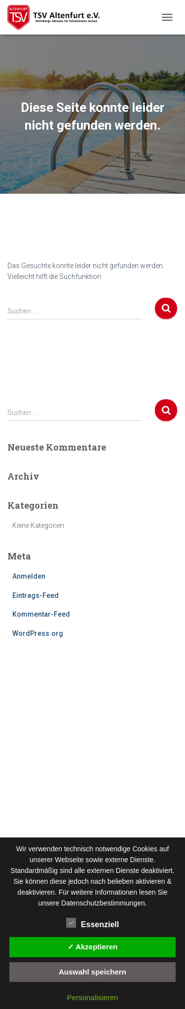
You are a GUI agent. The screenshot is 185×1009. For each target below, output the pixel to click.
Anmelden (28, 576)
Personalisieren (92, 997)
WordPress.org (37, 633)
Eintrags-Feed (35, 595)
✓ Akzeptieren (93, 946)
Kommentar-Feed (41, 614)
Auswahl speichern (92, 972)
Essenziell (92, 923)
